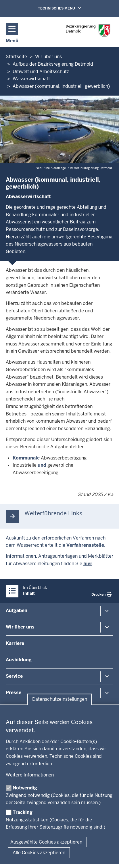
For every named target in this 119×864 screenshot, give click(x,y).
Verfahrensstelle (85, 545)
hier (87, 564)
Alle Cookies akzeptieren (39, 853)
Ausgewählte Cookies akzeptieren (46, 842)
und (42, 465)
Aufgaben (16, 610)
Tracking (22, 812)
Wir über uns (20, 627)
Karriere (15, 643)
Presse (13, 693)
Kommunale (26, 458)
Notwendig (25, 788)
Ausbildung (19, 660)
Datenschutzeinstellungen (59, 699)
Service (14, 676)
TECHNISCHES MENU (68, 8)
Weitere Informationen (30, 775)
